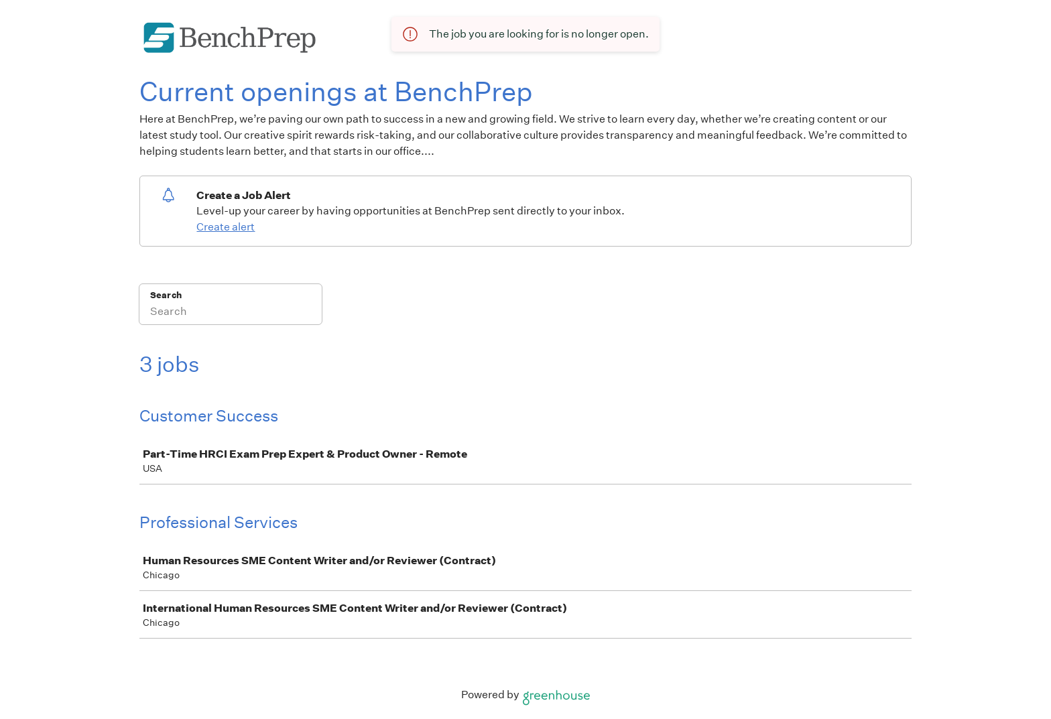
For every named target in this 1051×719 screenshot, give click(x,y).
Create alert (225, 226)
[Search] (230, 313)
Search (166, 295)
